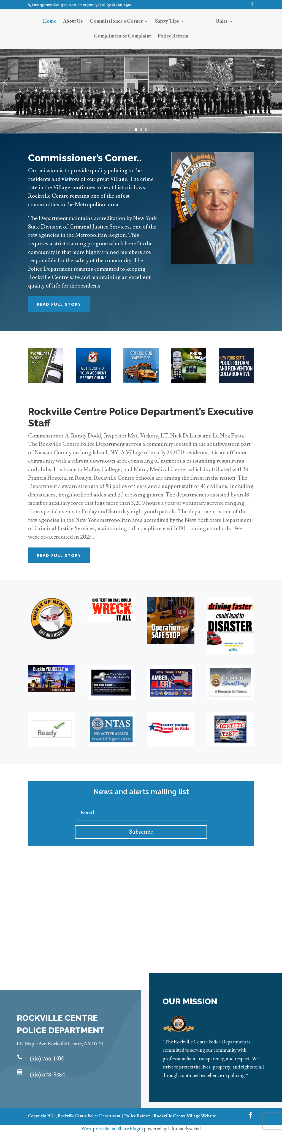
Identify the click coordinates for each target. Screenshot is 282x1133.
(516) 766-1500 (47, 1058)
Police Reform (173, 36)
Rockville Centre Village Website (185, 1116)
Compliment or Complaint (122, 36)
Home (49, 21)
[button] (5, 82)
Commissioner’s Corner (116, 21)
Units (221, 21)
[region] (141, 82)
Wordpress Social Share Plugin (112, 1129)
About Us (73, 21)
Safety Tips (167, 21)
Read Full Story (59, 304)
